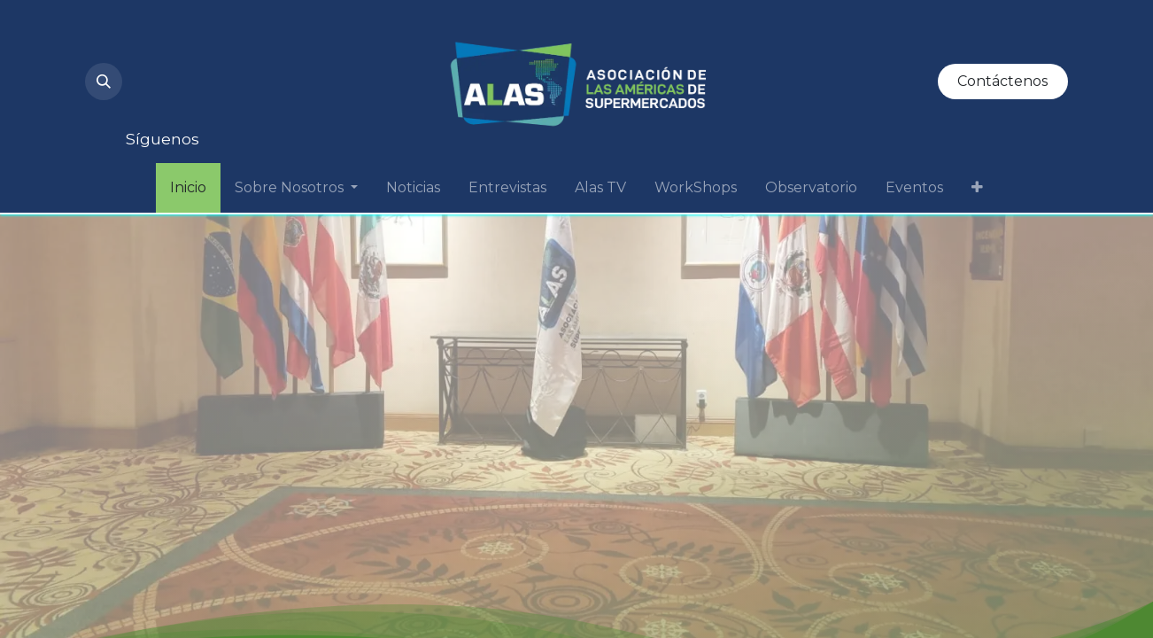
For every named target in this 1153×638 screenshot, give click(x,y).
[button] (103, 81)
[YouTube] (214, 42)
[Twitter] (334, 42)
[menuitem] (188, 188)
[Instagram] (154, 42)
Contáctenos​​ (1002, 81)
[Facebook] (154, 99)
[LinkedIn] (274, 42)
